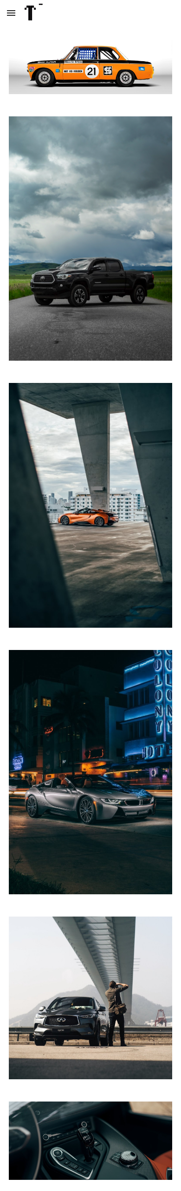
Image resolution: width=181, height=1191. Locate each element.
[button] (11, 12)
